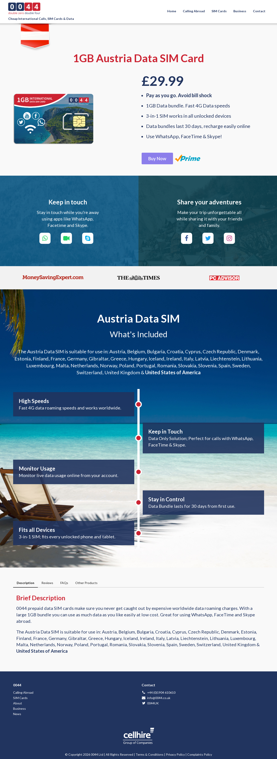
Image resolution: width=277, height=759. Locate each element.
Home (171, 11)
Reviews (47, 583)
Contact (259, 11)
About (17, 703)
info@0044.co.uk (156, 698)
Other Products (86, 583)
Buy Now (157, 158)
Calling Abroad (194, 11)
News (17, 714)
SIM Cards (219, 11)
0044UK (150, 703)
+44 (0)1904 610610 (158, 692)
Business (239, 11)
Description (25, 583)
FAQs (64, 583)
